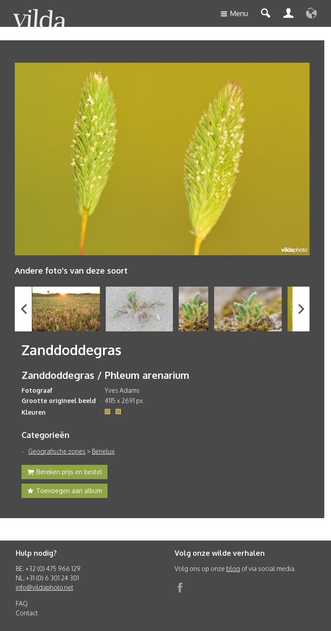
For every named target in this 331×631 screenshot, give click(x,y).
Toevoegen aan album (64, 492)
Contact (27, 613)
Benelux (103, 451)
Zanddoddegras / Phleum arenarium (105, 375)
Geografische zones (57, 451)
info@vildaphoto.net (44, 587)
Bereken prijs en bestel (64, 473)
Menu (234, 14)
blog (233, 568)
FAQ (22, 603)
